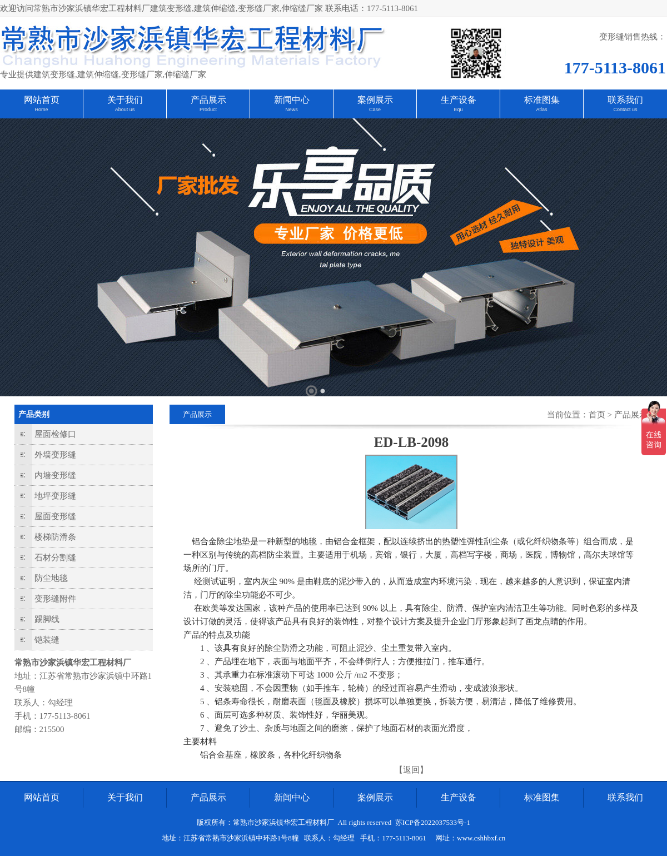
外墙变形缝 (55, 454)
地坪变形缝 (55, 495)
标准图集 (542, 99)
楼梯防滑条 (55, 536)
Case (375, 109)
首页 (597, 414)
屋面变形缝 (55, 516)
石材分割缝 (55, 557)
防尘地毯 (51, 578)
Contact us (625, 109)
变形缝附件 (55, 598)
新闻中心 (292, 99)
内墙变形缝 (55, 475)
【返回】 (411, 769)
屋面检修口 (55, 434)
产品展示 (208, 99)
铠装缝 (46, 639)
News (291, 109)
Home (41, 109)
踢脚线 (46, 619)
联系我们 (625, 99)
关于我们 (125, 99)
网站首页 (41, 99)
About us (125, 109)
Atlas (541, 109)
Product (208, 109)
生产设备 (458, 99)
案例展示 (375, 99)
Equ (458, 109)
